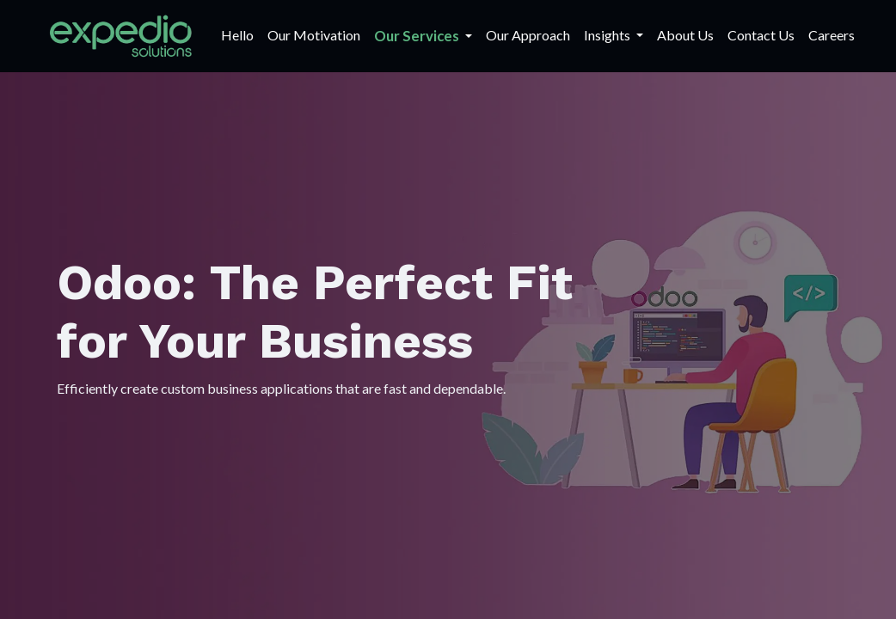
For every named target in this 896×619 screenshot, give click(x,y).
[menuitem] (237, 35)
